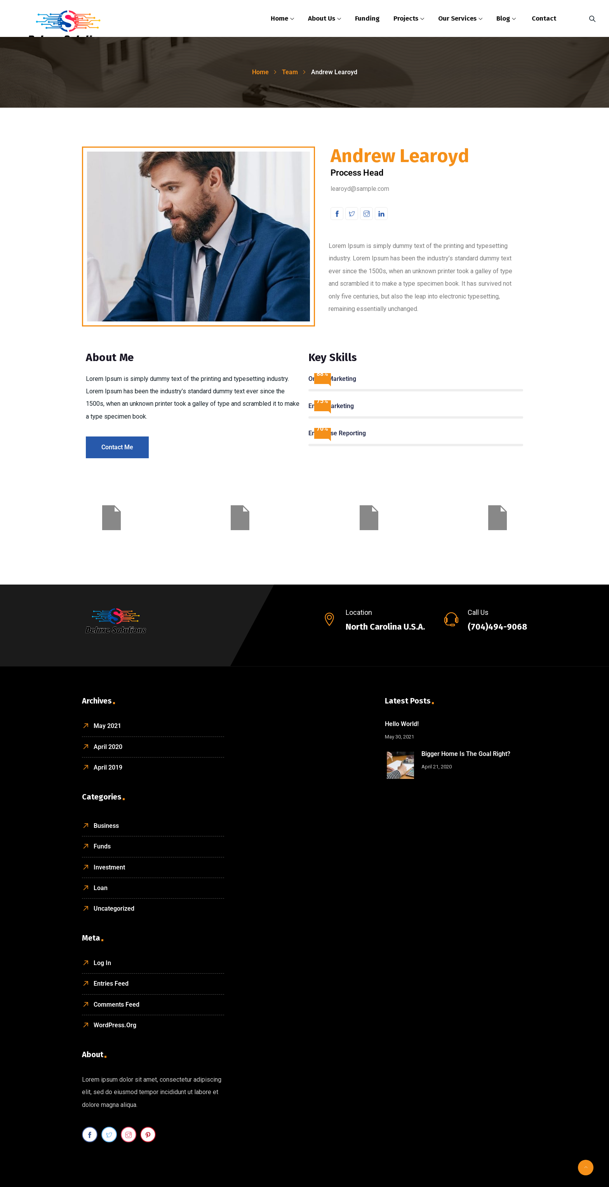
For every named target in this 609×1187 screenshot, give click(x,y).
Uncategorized (114, 908)
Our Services (457, 18)
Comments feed (116, 1004)
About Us (321, 18)
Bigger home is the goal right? (465, 754)
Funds (102, 846)
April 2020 (108, 747)
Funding (367, 18)
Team (290, 72)
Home (279, 18)
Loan (101, 888)
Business (106, 825)
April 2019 (108, 767)
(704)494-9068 (497, 626)
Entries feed (111, 983)
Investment (109, 867)
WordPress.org (115, 1025)
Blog (503, 18)
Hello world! (402, 724)
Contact (544, 18)
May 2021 (107, 726)
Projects (405, 18)
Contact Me (117, 447)
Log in (102, 963)
